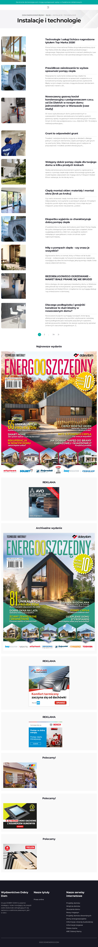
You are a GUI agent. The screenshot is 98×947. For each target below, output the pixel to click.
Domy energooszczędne (76, 919)
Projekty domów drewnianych (78, 915)
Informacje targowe (74, 925)
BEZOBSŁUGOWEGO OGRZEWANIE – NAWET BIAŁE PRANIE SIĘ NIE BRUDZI (68, 278)
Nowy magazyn (72, 912)
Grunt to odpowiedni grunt (61, 133)
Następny (58, 334)
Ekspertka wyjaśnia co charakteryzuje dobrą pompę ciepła (68, 221)
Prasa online (39, 899)
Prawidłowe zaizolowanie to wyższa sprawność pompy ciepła (66, 69)
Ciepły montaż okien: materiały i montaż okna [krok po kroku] (69, 192)
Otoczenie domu (73, 909)
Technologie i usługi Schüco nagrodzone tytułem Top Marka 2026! (69, 41)
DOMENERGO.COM (51, 942)
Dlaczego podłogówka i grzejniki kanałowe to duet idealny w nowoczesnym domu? (65, 307)
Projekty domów (73, 903)
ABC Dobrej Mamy (74, 931)
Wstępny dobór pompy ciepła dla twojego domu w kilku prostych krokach (70, 163)
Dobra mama (71, 928)
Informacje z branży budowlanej (79, 922)
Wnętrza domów (73, 906)
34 (54, 334)
